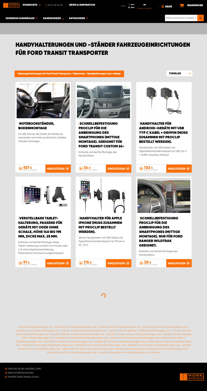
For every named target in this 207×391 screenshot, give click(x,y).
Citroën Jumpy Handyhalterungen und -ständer (88, 334)
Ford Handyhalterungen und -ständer (130, 326)
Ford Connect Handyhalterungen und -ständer (164, 345)
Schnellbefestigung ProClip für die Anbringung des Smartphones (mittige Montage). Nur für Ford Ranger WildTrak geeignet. (161, 232)
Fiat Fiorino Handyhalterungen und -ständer (145, 337)
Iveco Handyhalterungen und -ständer (48, 330)
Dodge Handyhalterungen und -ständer (94, 330)
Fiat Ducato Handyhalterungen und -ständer (130, 341)
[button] (179, 73)
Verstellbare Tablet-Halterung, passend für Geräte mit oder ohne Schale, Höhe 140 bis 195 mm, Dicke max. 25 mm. (40, 227)
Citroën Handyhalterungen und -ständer (41, 326)
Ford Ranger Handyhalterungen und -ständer (58, 345)
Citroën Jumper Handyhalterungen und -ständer (144, 334)
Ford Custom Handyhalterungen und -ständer (45, 348)
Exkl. (133, 7)
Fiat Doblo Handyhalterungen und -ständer (78, 341)
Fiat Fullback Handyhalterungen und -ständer (93, 337)
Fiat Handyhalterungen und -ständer (86, 326)
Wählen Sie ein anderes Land (24, 368)
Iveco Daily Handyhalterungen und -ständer (82, 352)
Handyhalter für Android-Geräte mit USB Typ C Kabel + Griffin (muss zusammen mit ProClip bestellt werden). (163, 133)
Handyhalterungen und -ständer (104, 74)
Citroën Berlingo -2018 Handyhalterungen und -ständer (150, 330)
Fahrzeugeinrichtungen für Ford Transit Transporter (44, 74)
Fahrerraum (79, 74)
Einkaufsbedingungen (20, 372)
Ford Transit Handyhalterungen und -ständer (111, 345)
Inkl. (132, 4)
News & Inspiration (82, 5)
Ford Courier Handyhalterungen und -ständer (98, 348)
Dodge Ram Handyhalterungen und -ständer (134, 352)
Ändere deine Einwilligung (23, 376)
